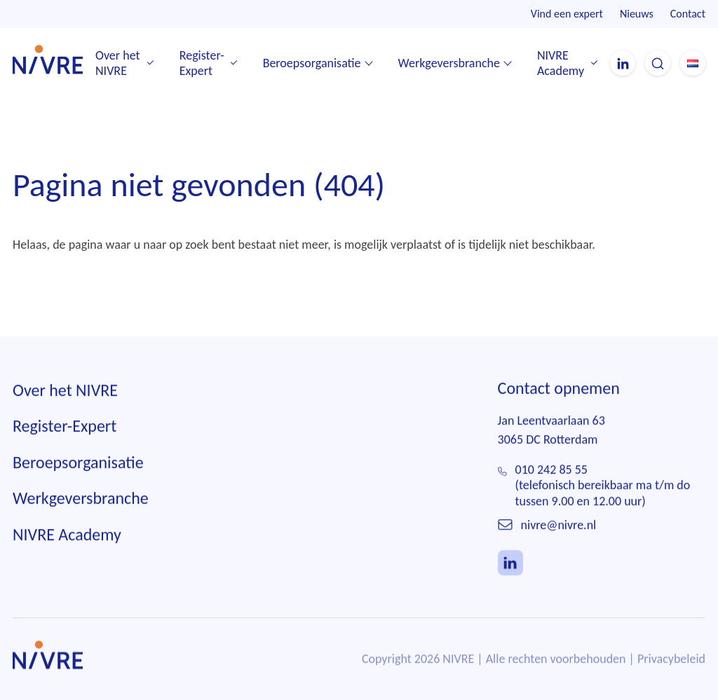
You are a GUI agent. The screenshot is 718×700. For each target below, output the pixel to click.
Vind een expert (567, 13)
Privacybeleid (671, 659)
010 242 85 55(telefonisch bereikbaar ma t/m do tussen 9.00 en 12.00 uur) (603, 485)
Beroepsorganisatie (312, 63)
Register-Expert (202, 63)
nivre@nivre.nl (559, 525)
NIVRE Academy (560, 63)
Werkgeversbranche (449, 63)
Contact (687, 13)
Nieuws (636, 13)
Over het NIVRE (117, 63)
